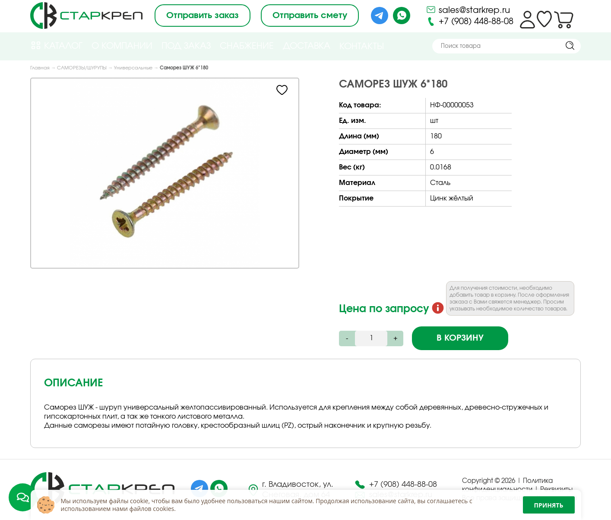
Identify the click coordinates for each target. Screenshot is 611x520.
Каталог (56, 45)
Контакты (361, 46)
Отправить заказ (202, 15)
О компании (122, 46)
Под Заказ (186, 46)
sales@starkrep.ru (468, 9)
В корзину (460, 338)
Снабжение (247, 46)
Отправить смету (309, 15)
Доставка (306, 46)
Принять (549, 505)
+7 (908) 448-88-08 (469, 21)
